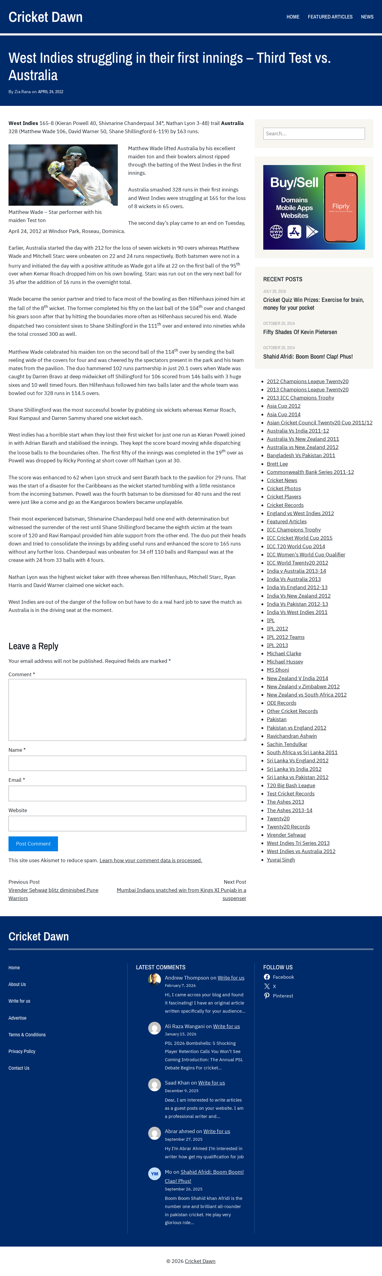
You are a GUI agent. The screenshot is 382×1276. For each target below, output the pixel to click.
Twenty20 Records (288, 826)
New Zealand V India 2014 (297, 678)
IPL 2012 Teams (286, 637)
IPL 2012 (277, 628)
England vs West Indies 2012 (300, 513)
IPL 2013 (277, 645)
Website (18, 810)
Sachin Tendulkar (287, 744)
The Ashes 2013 (285, 801)
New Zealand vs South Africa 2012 (307, 694)
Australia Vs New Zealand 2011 (303, 439)
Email (17, 780)
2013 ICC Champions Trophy (300, 397)
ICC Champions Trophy (294, 529)
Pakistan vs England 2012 (296, 727)
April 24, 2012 (50, 91)
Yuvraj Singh (281, 859)
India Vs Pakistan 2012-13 (297, 604)
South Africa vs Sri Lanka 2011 (302, 752)
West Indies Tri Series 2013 (298, 843)
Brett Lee (277, 464)
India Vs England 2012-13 (297, 587)
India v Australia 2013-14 (296, 571)
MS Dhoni (278, 670)
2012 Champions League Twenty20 (308, 381)
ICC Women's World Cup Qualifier (306, 554)
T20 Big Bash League (291, 785)
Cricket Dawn (46, 16)
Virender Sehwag (286, 835)
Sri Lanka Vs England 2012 (298, 760)
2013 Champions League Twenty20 (308, 389)
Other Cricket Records (292, 711)
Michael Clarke (284, 653)
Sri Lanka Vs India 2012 (294, 769)
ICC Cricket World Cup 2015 (300, 538)
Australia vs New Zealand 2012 (303, 447)
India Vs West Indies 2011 (297, 612)
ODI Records (281, 703)
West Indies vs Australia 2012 (301, 851)
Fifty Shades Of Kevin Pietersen (300, 332)
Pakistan (277, 719)
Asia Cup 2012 (284, 406)
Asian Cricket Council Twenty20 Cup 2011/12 (320, 422)
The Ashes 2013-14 (289, 810)
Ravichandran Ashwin (292, 736)
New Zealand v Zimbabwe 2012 (303, 686)
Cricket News (282, 480)
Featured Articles (287, 521)
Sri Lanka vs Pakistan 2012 (298, 777)
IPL (271, 620)
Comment (22, 674)
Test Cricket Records (291, 793)
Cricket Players (284, 496)
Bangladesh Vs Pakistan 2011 (301, 455)
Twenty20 (278, 818)
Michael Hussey (285, 661)
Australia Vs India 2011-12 (298, 430)
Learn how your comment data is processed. (151, 860)
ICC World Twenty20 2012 (297, 562)
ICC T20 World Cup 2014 (296, 546)
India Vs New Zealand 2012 (299, 595)
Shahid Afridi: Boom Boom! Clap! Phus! (308, 356)
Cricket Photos (284, 488)
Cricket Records (285, 505)
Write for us (231, 977)
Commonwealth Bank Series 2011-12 (310, 472)
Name (17, 750)
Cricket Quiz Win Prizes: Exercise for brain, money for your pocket (313, 304)
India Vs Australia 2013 (294, 579)
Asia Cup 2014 (284, 414)
